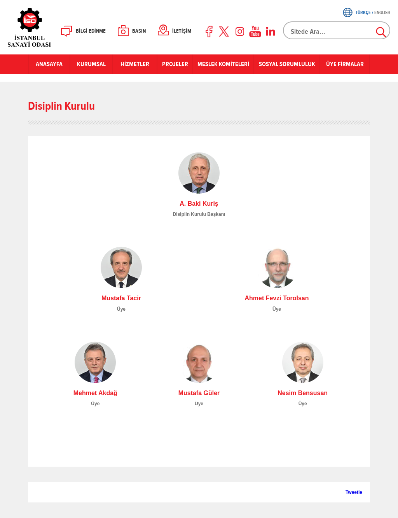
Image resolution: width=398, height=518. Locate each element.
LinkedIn (271, 31)
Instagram (240, 31)
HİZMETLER (134, 64)
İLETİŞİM (181, 31)
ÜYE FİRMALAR (345, 64)
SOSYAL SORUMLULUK (287, 64)
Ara (382, 32)
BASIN (139, 31)
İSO (49, 27)
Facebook (209, 31)
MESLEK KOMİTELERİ (223, 64)
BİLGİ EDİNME (91, 31)
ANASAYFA (49, 64)
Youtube (255, 31)
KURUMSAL (91, 64)
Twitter (225, 31)
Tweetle (354, 492)
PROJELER (175, 64)
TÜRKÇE (363, 12)
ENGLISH (382, 12)
